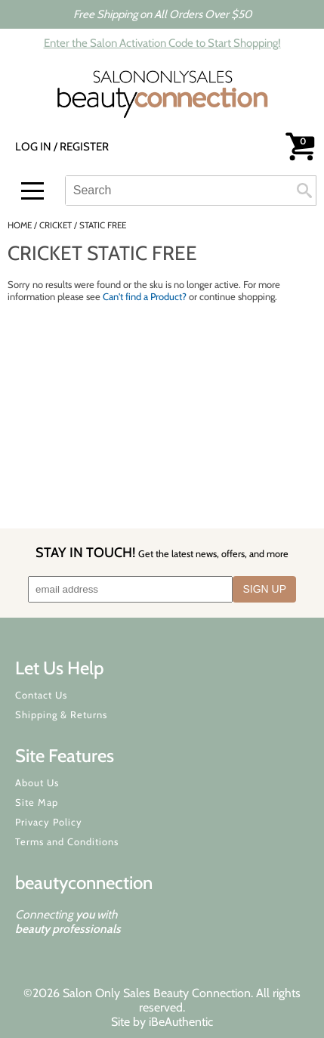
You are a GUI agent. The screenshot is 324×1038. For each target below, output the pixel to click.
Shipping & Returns (61, 714)
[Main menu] (32, 191)
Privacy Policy (48, 822)
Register (84, 146)
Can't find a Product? (145, 296)
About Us (37, 782)
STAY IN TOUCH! (162, 552)
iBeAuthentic (181, 1022)
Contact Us (41, 695)
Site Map (36, 802)
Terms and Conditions (67, 841)
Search (304, 190)
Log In (34, 146)
